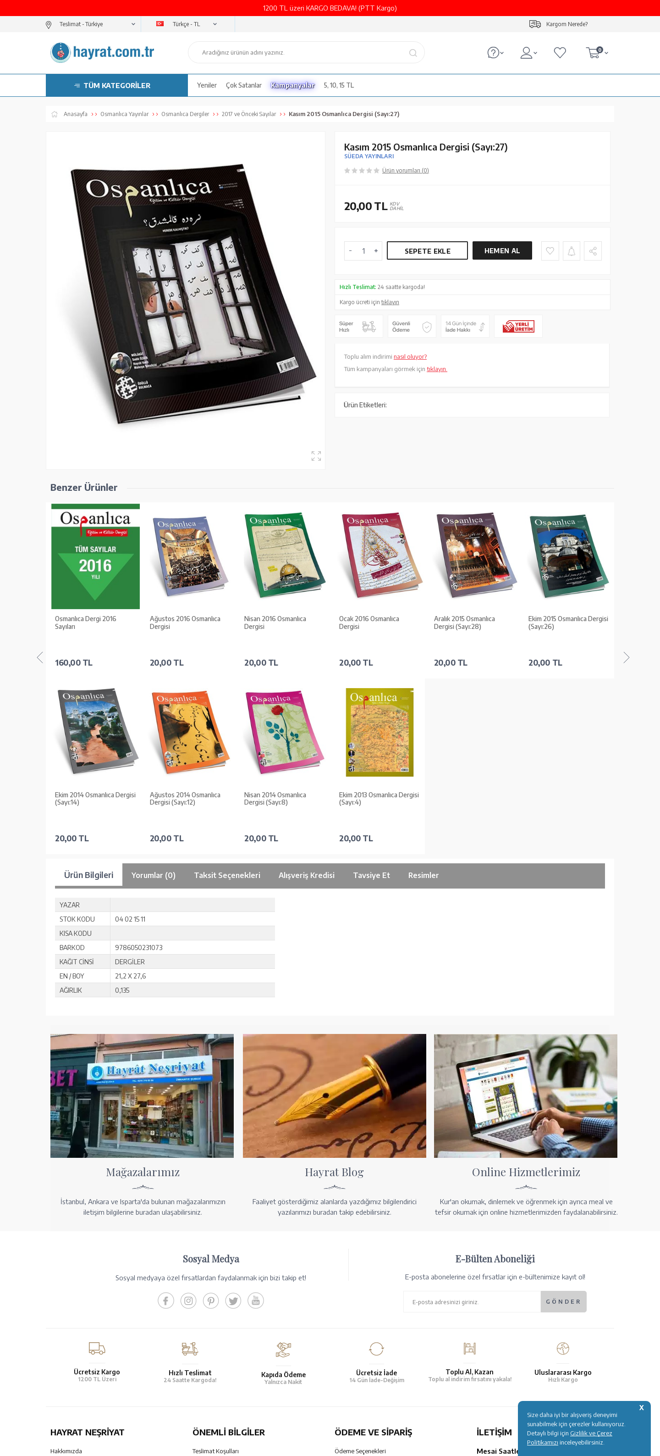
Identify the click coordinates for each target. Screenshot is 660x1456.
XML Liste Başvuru (74, 1296)
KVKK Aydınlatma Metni (224, 1320)
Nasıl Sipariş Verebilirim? (367, 1339)
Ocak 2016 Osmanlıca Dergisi (274, 622)
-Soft (284, 1444)
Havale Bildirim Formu (364, 1285)
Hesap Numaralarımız (363, 1273)
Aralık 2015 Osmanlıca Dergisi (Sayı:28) (369, 622)
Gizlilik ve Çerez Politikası (226, 1308)
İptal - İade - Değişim (362, 1327)
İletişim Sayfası (496, 1339)
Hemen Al (502, 251)
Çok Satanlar (244, 85)
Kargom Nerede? (567, 24)
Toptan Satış (66, 1285)
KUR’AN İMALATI (90, 1376)
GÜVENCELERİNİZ (238, 1376)
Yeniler (207, 85)
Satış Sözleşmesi (214, 1285)
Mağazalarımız (69, 1273)
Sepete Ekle (428, 251)
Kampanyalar (293, 85)
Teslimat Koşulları (215, 1261)
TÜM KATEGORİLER (116, 85)
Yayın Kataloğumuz (75, 1320)
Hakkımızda (66, 1261)
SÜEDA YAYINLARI (369, 156)
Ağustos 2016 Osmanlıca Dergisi (90, 622)
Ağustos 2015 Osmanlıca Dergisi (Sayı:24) (563, 622)
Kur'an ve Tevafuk (74, 1308)
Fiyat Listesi (66, 1332)
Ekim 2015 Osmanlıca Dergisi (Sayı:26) (474, 622)
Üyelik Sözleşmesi (216, 1296)
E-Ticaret (305, 1444)
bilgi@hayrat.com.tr (503, 1327)
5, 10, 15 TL (339, 85)
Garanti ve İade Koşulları (224, 1273)
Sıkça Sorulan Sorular (220, 1332)
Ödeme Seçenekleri (360, 1261)
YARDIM (361, 1376)
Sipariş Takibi (352, 1315)
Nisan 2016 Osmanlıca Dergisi (181, 622)
